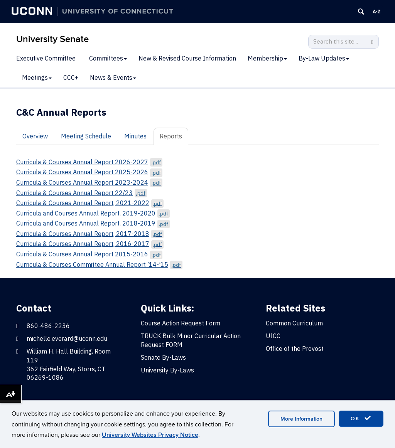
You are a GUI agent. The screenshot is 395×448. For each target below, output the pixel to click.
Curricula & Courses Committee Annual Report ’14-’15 (99, 264)
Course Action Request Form (180, 323)
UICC (273, 336)
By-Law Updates (324, 58)
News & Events (113, 77)
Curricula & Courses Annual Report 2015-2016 (89, 254)
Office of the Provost (295, 348)
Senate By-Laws (163, 357)
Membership (267, 58)
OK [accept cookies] (361, 418)
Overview (35, 136)
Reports (171, 136)
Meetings (37, 77)
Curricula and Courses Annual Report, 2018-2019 (93, 223)
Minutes (135, 136)
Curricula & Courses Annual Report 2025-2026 (89, 172)
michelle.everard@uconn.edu (67, 338)
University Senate (52, 39)
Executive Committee (46, 58)
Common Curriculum (294, 323)
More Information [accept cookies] (301, 419)
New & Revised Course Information (187, 58)
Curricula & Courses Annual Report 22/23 (81, 193)
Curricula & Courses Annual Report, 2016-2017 (90, 244)
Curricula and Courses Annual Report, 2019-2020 (93, 213)
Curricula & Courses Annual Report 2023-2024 (89, 182)
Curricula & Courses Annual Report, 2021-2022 (90, 203)
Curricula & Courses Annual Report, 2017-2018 (90, 233)
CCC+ (70, 77)
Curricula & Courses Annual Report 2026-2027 (89, 162)
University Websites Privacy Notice (150, 435)
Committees (108, 58)
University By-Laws (167, 370)
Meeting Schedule (86, 136)
